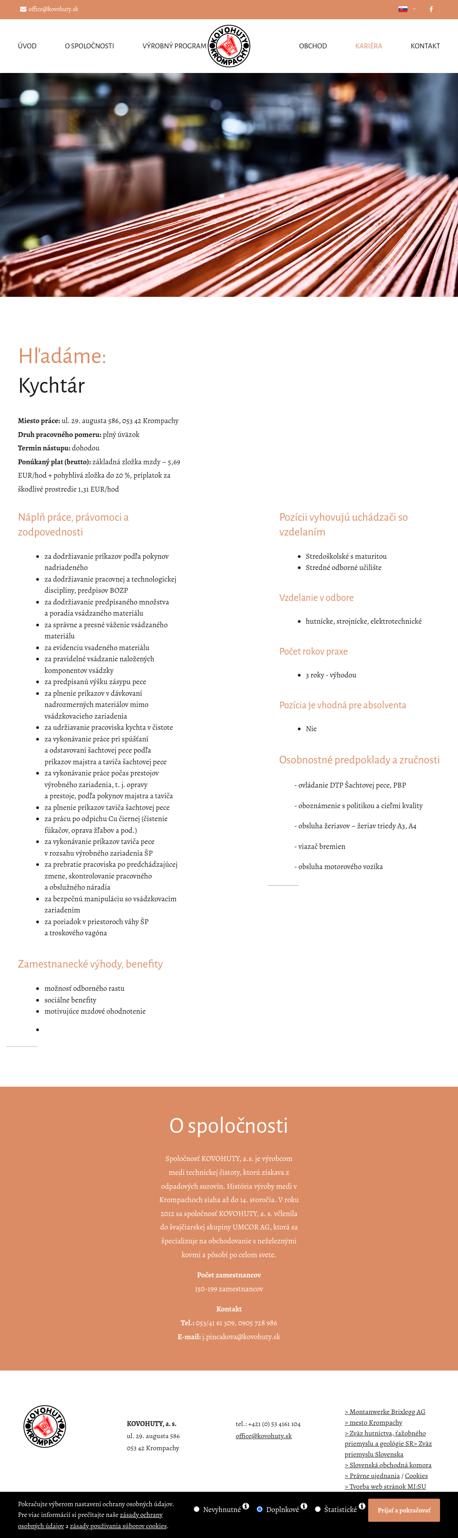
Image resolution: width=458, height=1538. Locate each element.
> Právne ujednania (372, 1475)
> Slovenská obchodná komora (388, 1464)
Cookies (416, 1475)
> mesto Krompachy (374, 1422)
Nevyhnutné (222, 1509)
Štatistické (340, 1509)
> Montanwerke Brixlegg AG (385, 1411)
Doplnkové (282, 1509)
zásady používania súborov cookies (118, 1525)
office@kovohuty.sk (49, 9)
